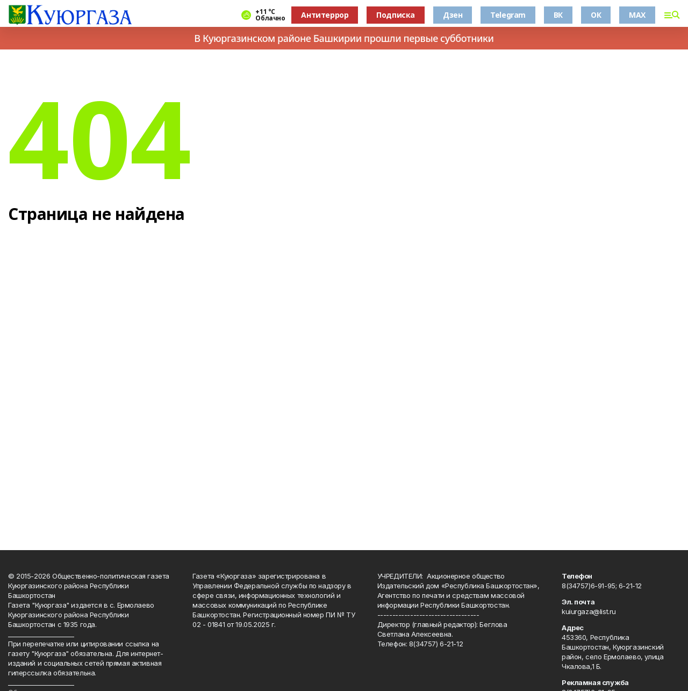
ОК (596, 15)
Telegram (508, 15)
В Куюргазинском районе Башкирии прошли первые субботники (343, 38)
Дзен (452, 15)
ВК (558, 15)
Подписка (395, 15)
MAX (637, 15)
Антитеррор (324, 15)
